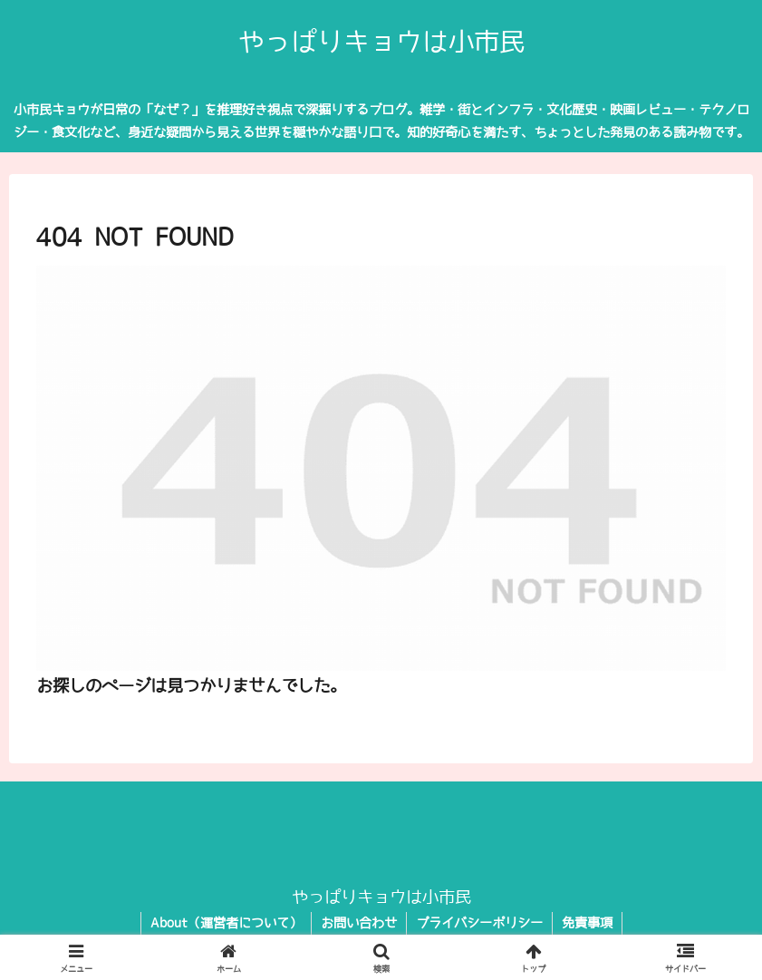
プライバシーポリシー (479, 923)
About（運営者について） (226, 923)
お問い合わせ (359, 923)
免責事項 (587, 923)
